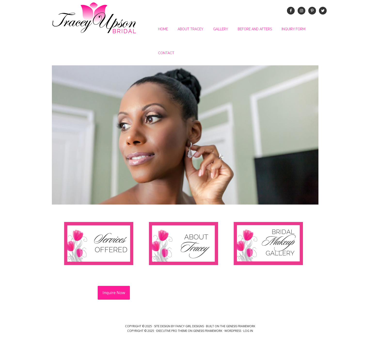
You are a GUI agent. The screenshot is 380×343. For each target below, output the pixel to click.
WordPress (232, 331)
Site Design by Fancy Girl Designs (179, 326)
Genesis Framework (240, 326)
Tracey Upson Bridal (94, 18)
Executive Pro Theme (171, 331)
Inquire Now (114, 292)
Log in (248, 331)
